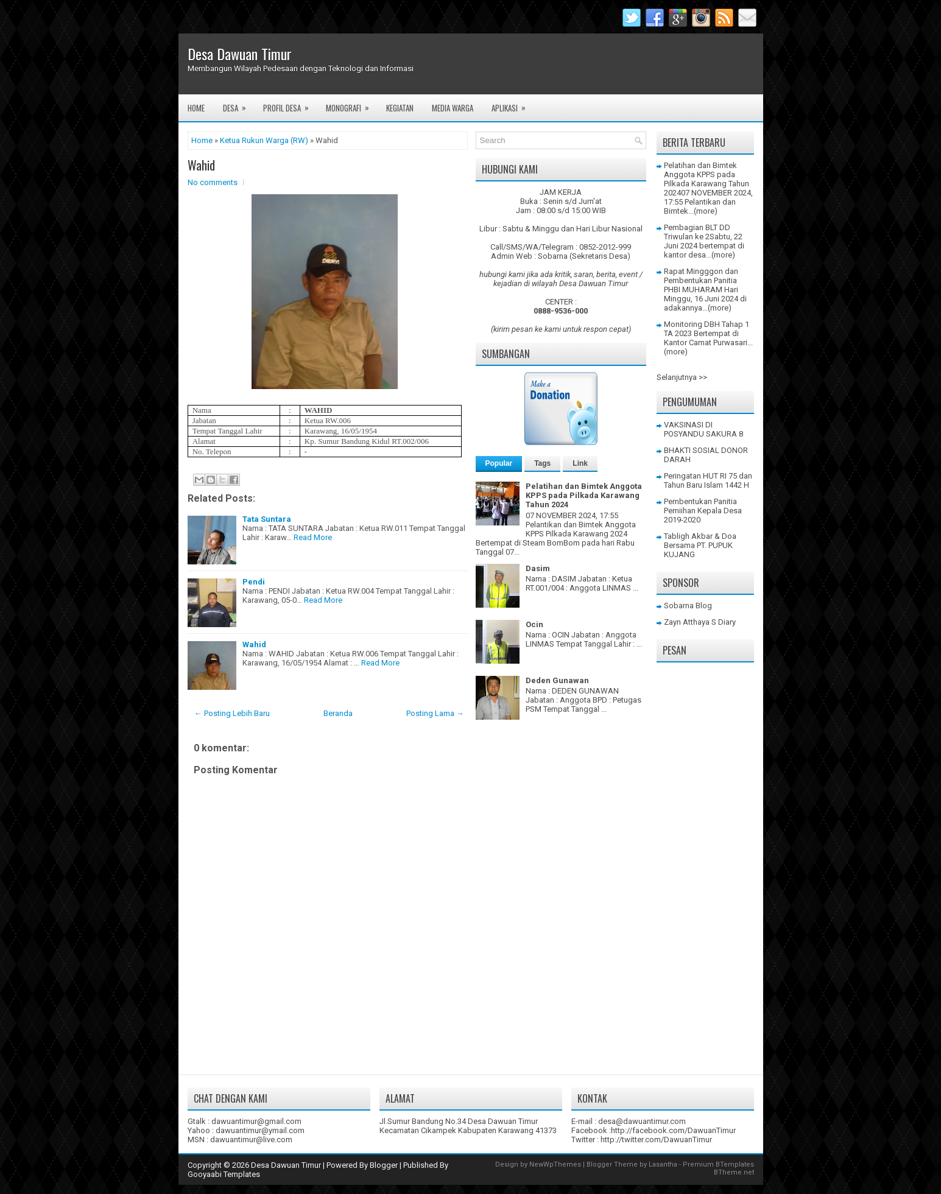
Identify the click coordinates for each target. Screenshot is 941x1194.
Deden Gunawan (557, 680)
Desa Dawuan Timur (240, 54)
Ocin (534, 624)
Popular (499, 463)
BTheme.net (734, 1172)
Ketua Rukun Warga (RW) (264, 140)
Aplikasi (513, 104)
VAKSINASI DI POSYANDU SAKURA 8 (703, 429)
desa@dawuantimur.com (642, 1121)
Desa (238, 104)
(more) (705, 211)
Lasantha (663, 1164)
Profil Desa (290, 104)
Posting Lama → (435, 713)
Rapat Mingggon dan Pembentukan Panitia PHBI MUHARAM (701, 280)
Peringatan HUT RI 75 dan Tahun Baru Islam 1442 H (708, 480)
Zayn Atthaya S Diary (700, 622)
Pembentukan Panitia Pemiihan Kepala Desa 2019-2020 (703, 510)
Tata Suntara (266, 519)
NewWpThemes (555, 1164)
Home (196, 108)
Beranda (338, 713)
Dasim (538, 568)
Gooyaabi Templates (224, 1174)
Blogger (384, 1165)
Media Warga (452, 108)
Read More (313, 537)
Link (580, 463)
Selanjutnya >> (682, 377)
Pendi (253, 581)
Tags (542, 463)
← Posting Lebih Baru (232, 713)
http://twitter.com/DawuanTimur (656, 1139)
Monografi (351, 104)
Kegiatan (400, 108)
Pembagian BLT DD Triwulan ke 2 (697, 232)
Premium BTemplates (718, 1164)
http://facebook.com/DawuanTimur (673, 1130)
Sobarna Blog (688, 605)
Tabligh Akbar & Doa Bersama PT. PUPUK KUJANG (700, 545)
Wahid (201, 165)
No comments (213, 182)
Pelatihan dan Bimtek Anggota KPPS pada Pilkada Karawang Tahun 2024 (584, 495)
